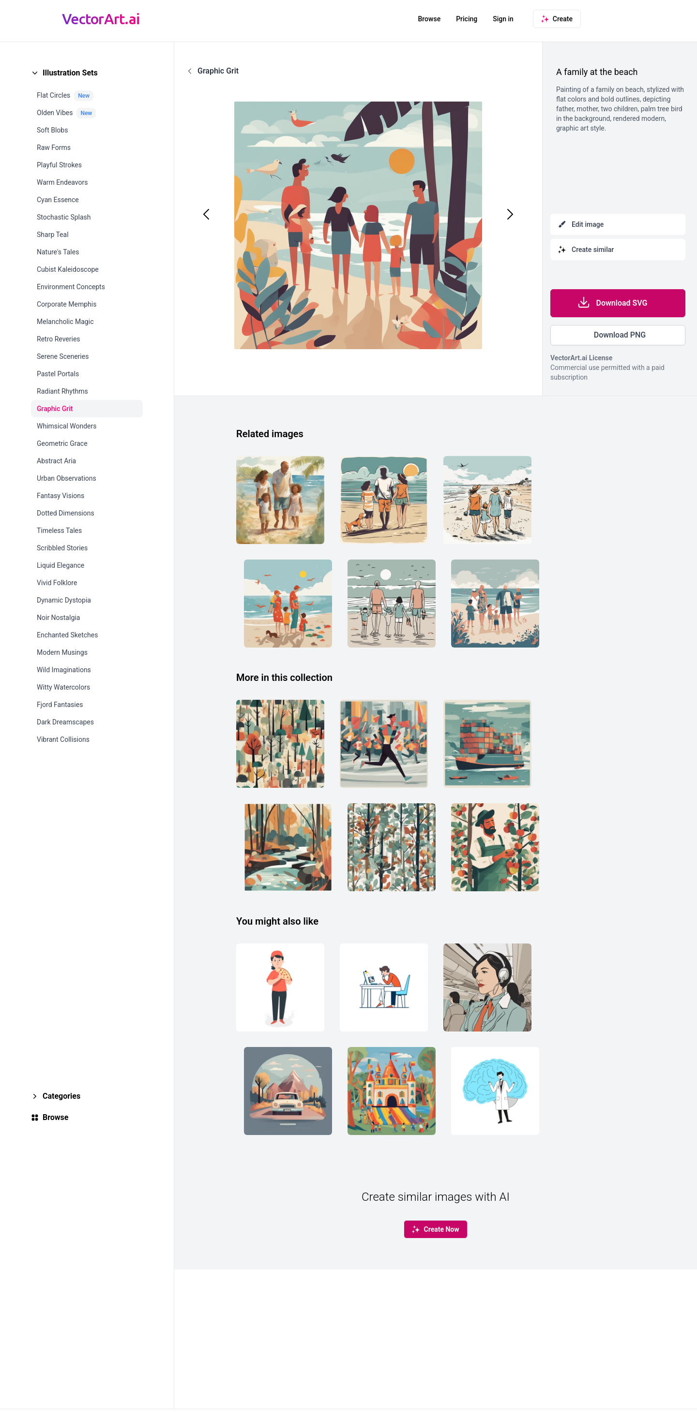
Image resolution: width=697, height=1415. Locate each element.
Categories (61, 1096)
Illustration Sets (70, 72)
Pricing (466, 19)
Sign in (503, 19)
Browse (429, 19)
